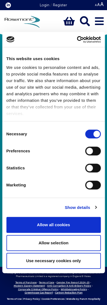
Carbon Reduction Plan (69, 292)
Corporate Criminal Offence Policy (38, 289)
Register (60, 5)
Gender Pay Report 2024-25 (72, 282)
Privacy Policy (31, 299)
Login (44, 5)
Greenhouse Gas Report (39, 292)
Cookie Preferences (53, 299)
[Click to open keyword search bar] (85, 21)
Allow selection (53, 242)
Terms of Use (14, 299)
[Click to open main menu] (99, 21)
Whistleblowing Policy (74, 289)
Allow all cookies (53, 224)
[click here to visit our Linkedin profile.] (7, 5)
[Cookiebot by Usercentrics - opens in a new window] (77, 39)
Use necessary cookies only (53, 260)
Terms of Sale (46, 282)
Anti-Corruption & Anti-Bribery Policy (69, 285)
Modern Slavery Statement (29, 285)
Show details (77, 207)
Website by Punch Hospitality (83, 299)
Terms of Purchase (26, 282)
